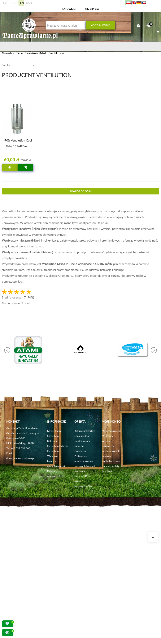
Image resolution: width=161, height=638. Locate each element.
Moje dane (107, 435)
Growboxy (80, 451)
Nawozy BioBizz (83, 486)
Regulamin (107, 471)
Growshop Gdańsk (57, 446)
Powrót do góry (80, 191)
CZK (6, 3)
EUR (13, 3)
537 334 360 (92, 8)
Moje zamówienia (111, 430)
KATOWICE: (69, 8)
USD (29, 3)
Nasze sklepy (54, 430)
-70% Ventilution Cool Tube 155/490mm (18, 143)
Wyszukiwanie (100, 25)
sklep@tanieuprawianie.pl (20, 458)
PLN (21, 3)
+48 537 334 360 (20, 448)
